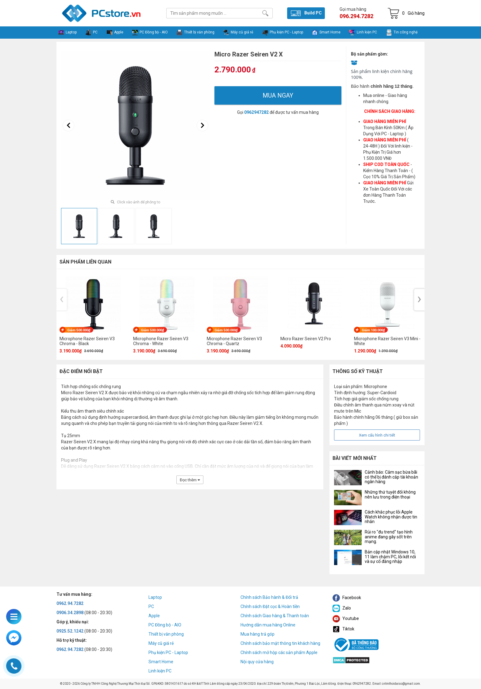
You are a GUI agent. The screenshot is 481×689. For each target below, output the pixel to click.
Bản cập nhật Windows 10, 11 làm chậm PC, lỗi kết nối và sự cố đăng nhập (390, 556)
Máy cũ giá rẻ (161, 643)
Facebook (347, 597)
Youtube (346, 618)
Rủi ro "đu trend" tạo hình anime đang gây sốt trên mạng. (389, 536)
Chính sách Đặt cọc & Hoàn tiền (270, 606)
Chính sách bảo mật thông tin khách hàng (280, 643)
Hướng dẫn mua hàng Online (267, 624)
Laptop (155, 597)
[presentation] (68, 125)
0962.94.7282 (69, 603)
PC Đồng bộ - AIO (164, 624)
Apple (154, 615)
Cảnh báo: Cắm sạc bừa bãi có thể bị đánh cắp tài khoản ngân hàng (391, 477)
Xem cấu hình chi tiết (377, 435)
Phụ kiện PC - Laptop (168, 652)
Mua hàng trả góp (257, 634)
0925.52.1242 (69, 631)
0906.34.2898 (69, 612)
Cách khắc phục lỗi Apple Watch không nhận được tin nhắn (391, 517)
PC (151, 606)
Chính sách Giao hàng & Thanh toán (274, 615)
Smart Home (160, 661)
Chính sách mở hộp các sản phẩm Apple (278, 652)
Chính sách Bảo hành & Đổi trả (269, 597)
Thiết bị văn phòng (166, 634)
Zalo (342, 608)
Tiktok (343, 628)
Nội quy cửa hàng (257, 661)
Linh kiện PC (159, 670)
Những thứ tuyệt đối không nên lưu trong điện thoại (390, 494)
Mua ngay (278, 95)
